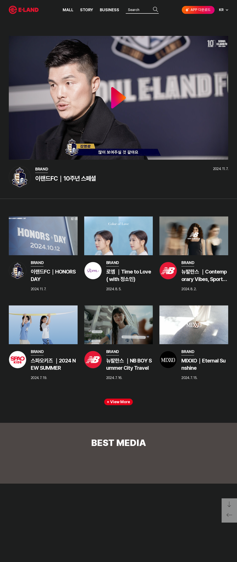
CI (10, 544)
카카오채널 (224, 527)
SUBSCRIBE (218, 535)
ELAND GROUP (24, 499)
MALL (68, 10)
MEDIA (50, 536)
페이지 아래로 (229, 504)
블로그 (195, 527)
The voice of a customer (86, 511)
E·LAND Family (157, 513)
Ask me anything (80, 527)
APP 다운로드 (197, 10)
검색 (155, 9)
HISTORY (16, 519)
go (207, 512)
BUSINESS (109, 10)
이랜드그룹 (24, 10)
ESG (48, 527)
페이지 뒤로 (229, 516)
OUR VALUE (18, 511)
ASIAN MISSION (21, 536)
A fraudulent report (82, 519)
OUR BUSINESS (20, 527)
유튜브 (209, 527)
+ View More (118, 401)
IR (46, 519)
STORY (86, 10)
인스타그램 (182, 527)
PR (47, 511)
